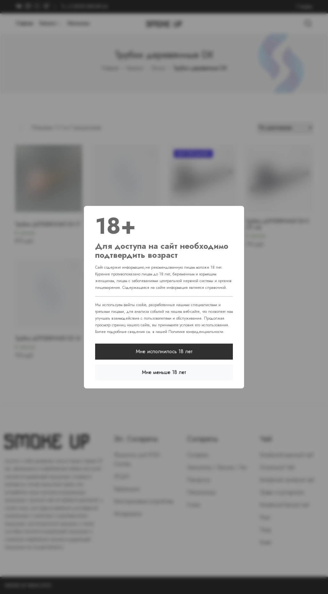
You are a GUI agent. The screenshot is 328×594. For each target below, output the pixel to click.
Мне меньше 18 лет (164, 372)
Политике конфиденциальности (195, 332)
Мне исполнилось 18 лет (164, 351)
